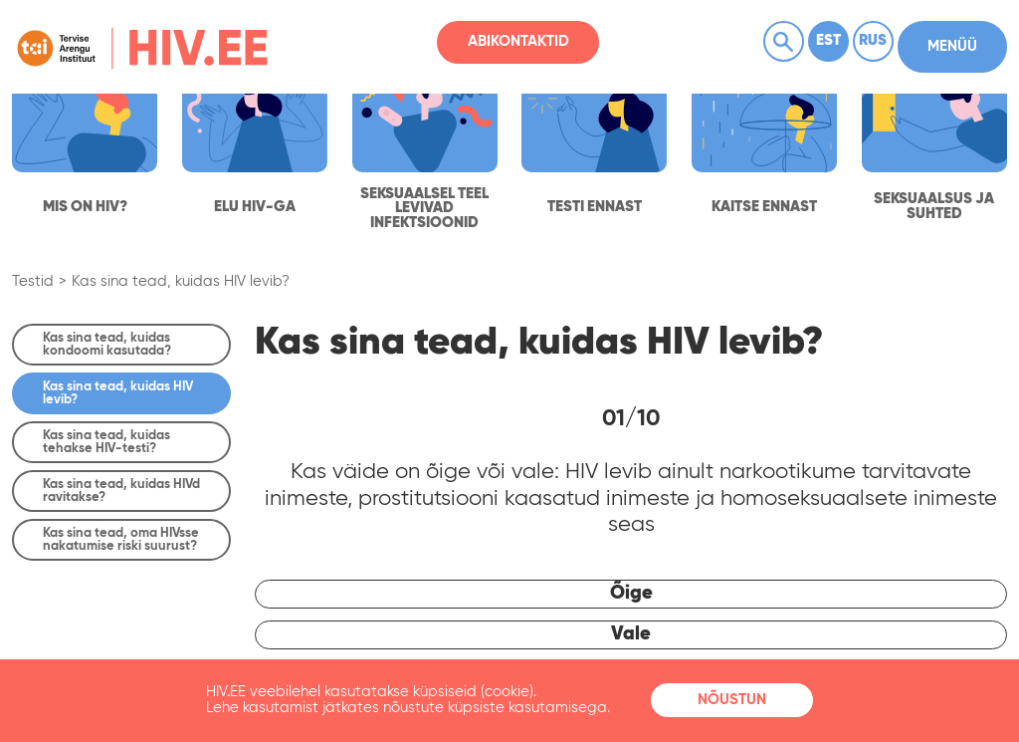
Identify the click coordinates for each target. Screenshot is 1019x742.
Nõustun (732, 700)
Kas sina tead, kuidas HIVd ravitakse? (121, 491)
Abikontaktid (518, 42)
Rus (873, 41)
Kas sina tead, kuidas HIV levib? (181, 282)
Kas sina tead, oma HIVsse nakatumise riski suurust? (121, 540)
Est (828, 41)
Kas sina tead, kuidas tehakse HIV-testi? (106, 442)
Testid (33, 282)
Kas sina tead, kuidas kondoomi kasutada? (107, 345)
